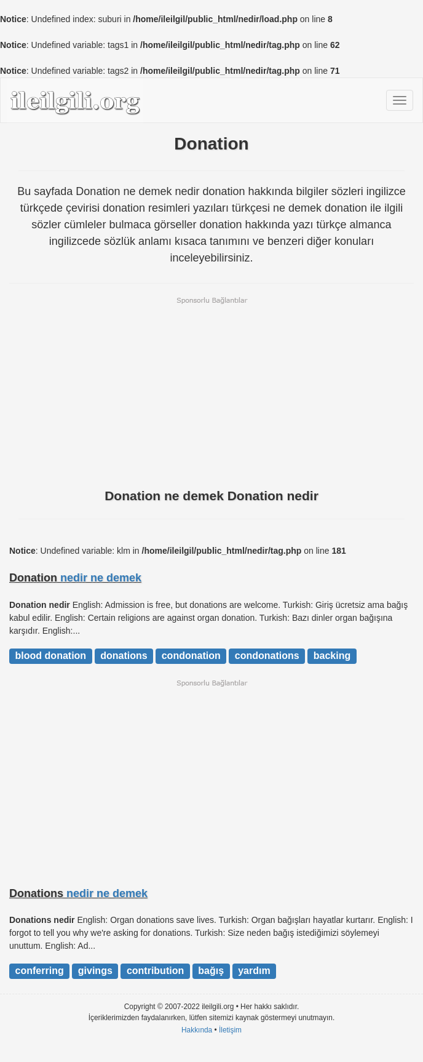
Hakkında (196, 1030)
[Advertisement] (211, 391)
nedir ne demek (100, 578)
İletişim (230, 1030)
